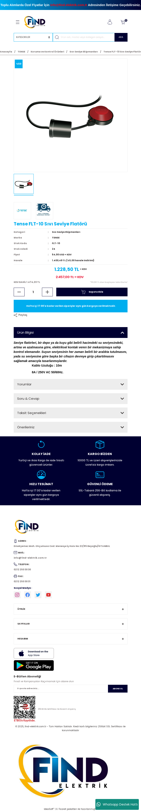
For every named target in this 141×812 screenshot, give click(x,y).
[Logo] (36, 22)
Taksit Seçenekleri (31, 413)
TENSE (56, 237)
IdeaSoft (49, 809)
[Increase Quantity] (47, 292)
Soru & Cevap (28, 398)
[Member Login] (110, 22)
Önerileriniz (26, 427)
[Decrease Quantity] (19, 292)
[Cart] (123, 22)
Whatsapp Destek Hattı (117, 804)
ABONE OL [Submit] (118, 688)
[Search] (90, 37)
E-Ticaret (61, 809)
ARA (121, 37)
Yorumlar (24, 384)
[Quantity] (33, 292)
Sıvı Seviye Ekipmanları (66, 232)
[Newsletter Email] (71, 689)
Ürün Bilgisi (25, 332)
